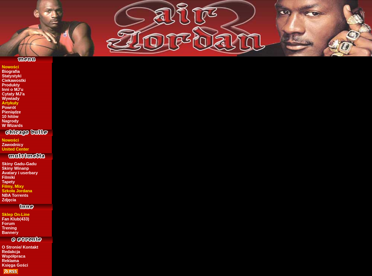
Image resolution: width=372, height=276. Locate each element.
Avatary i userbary (20, 172)
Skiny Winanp (15, 168)
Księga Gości (15, 265)
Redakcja (11, 251)
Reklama (10, 260)
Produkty (11, 85)
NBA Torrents (15, 195)
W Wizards (12, 125)
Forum (8, 223)
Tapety (8, 181)
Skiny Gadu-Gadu (19, 163)
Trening (9, 228)
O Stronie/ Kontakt (20, 247)
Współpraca (13, 256)
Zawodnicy (12, 144)
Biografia (11, 71)
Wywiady (11, 98)
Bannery (10, 232)
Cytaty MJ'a (13, 94)
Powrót (9, 107)
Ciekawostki (14, 80)
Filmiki (8, 177)
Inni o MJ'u (12, 89)
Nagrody (10, 121)
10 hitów (10, 116)
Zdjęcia (9, 200)
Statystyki (11, 76)
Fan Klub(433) (15, 219)
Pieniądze (11, 112)
